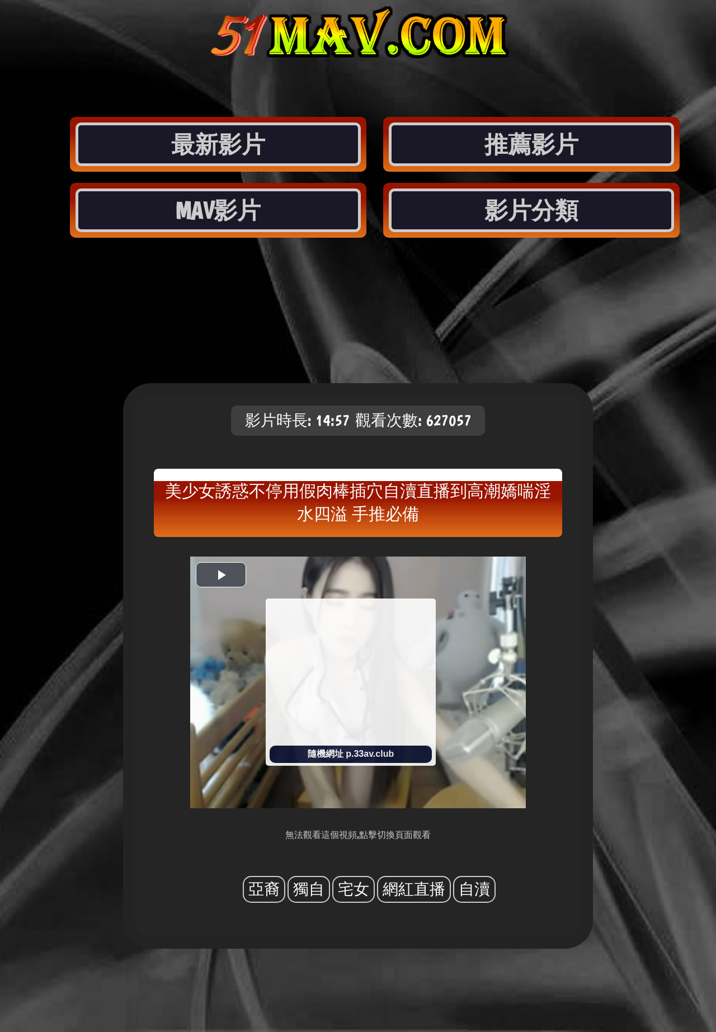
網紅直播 (414, 889)
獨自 (308, 889)
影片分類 (531, 210)
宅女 (353, 889)
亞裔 (264, 889)
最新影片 (218, 144)
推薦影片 (531, 144)
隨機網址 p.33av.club (351, 753)
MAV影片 (218, 210)
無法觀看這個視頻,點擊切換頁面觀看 (358, 835)
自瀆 (474, 889)
